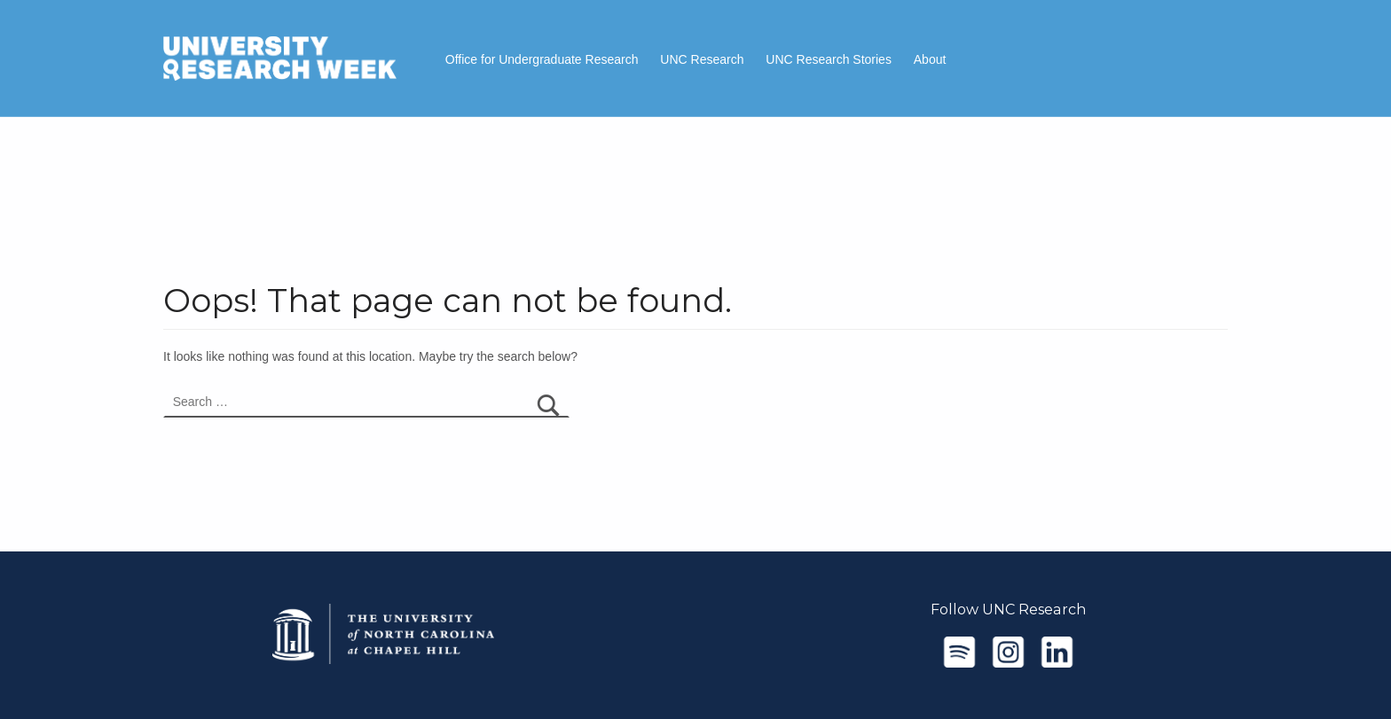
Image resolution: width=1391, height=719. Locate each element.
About (930, 59)
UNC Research (701, 59)
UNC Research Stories (829, 59)
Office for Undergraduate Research (542, 59)
